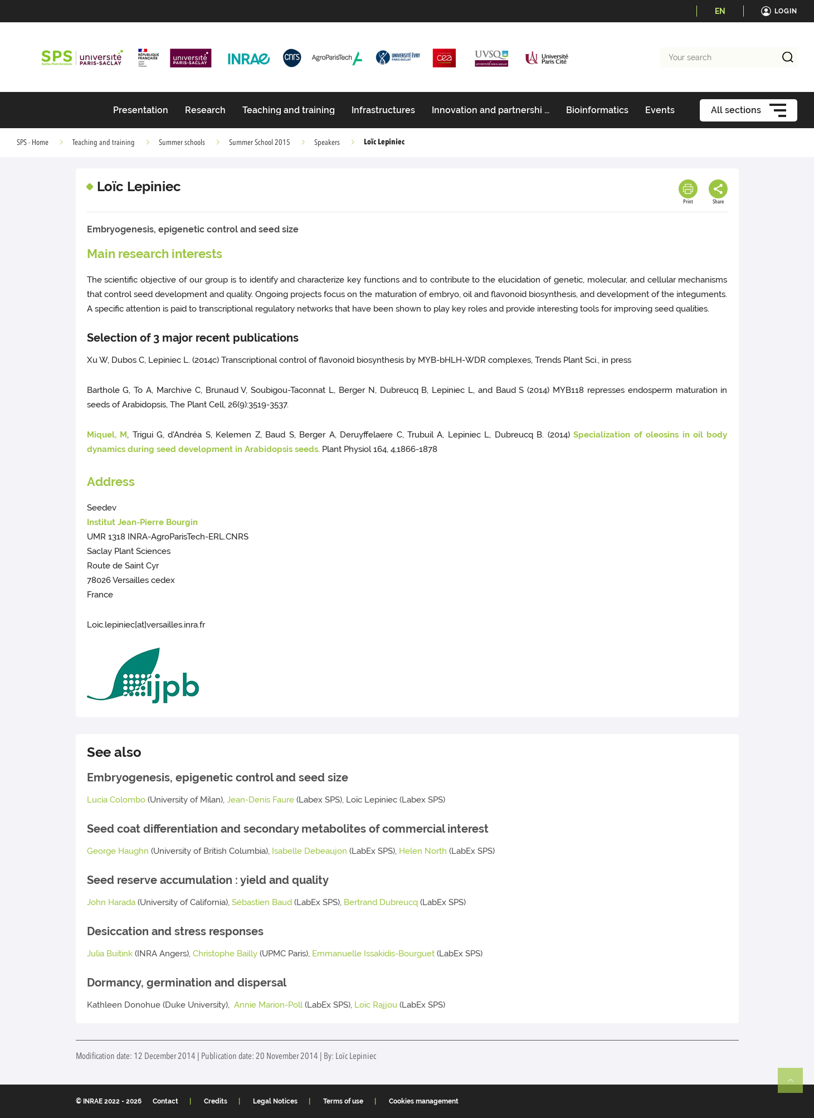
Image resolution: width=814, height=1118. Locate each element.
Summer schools (182, 143)
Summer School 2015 (259, 143)
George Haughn (118, 851)
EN (720, 11)
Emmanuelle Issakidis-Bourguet (373, 954)
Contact (165, 1101)
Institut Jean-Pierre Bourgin (142, 522)
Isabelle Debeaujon (310, 851)
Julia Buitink (110, 954)
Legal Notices (275, 1101)
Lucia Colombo (116, 800)
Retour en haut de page (795, 1085)
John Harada (111, 902)
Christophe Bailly (225, 954)
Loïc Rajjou (375, 1005)
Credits (215, 1101)
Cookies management (424, 1101)
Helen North (423, 851)
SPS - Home (32, 143)
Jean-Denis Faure (260, 800)
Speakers (327, 143)
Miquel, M (107, 435)
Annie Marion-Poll (268, 1005)
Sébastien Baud (263, 902)
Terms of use (343, 1101)
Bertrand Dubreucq (381, 902)
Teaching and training (103, 143)
